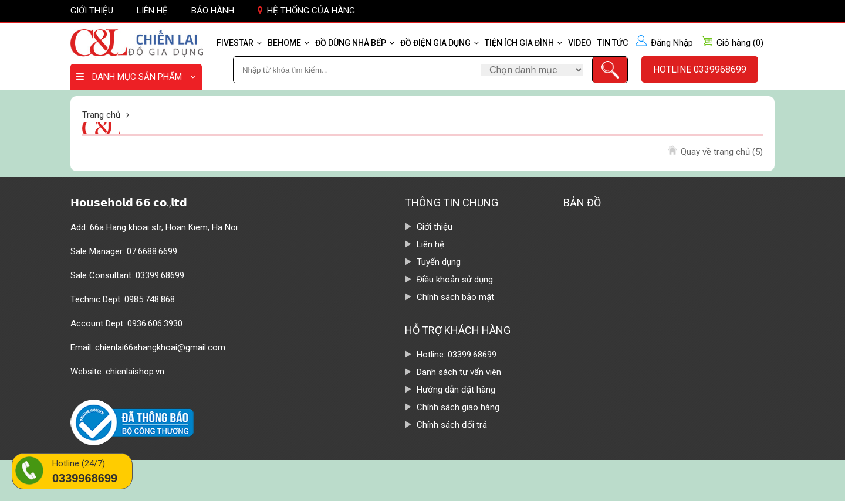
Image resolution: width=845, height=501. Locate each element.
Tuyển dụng (439, 262)
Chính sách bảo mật (455, 297)
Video (580, 42)
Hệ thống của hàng (306, 10)
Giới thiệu (91, 10)
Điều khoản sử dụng (455, 279)
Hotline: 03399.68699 (456, 354)
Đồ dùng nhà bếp (354, 42)
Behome (288, 42)
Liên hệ (152, 10)
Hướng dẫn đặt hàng (456, 389)
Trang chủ (101, 115)
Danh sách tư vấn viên (459, 372)
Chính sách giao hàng (458, 407)
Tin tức (612, 42)
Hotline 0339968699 (699, 69)
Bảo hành (212, 10)
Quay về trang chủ (722, 151)
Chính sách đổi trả (452, 425)
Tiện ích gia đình (523, 42)
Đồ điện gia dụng (439, 42)
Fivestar (239, 42)
